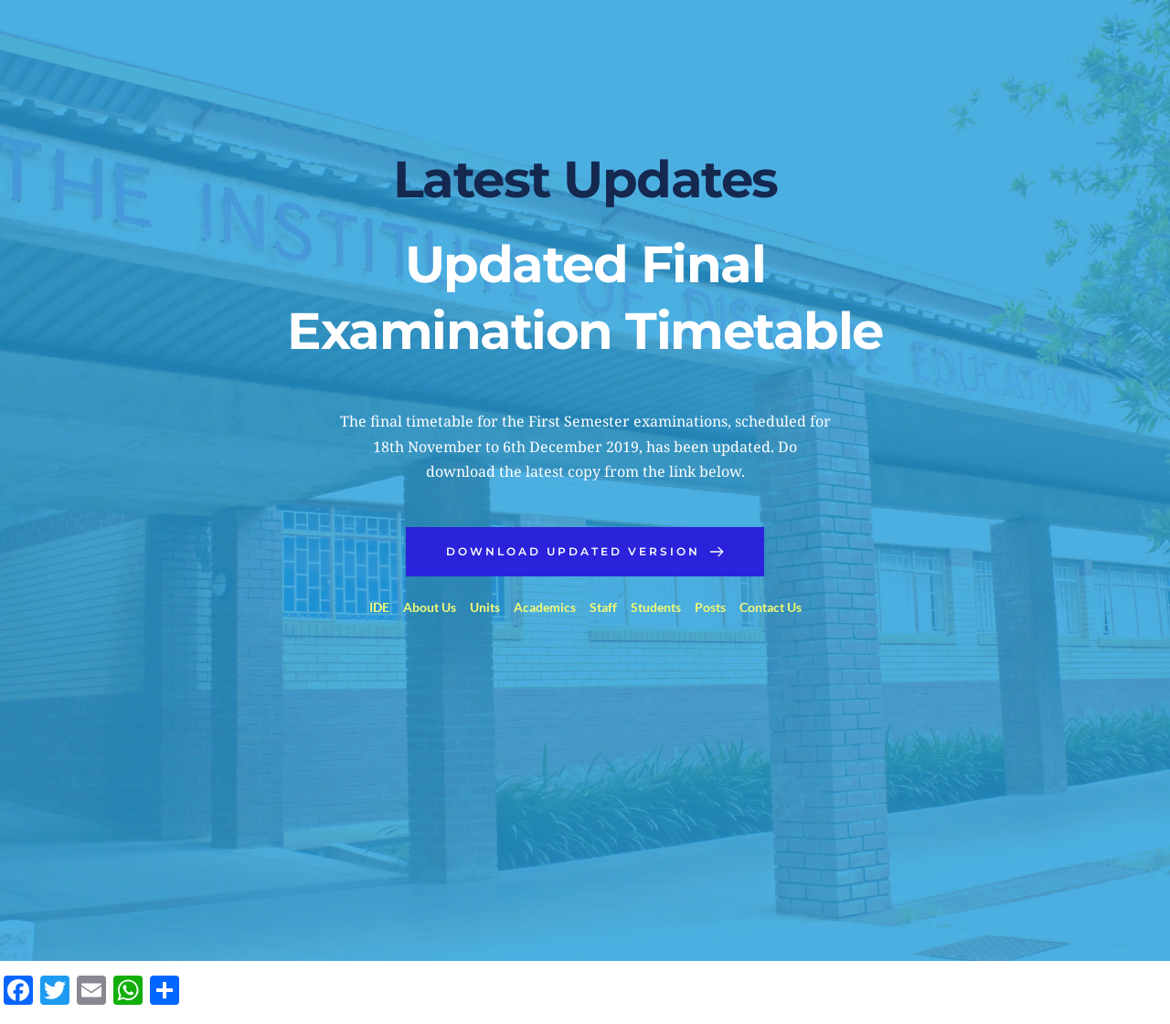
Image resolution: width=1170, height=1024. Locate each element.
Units (485, 607)
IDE (379, 607)
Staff (603, 607)
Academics (545, 607)
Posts (710, 607)
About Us (429, 607)
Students (656, 607)
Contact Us (770, 607)
